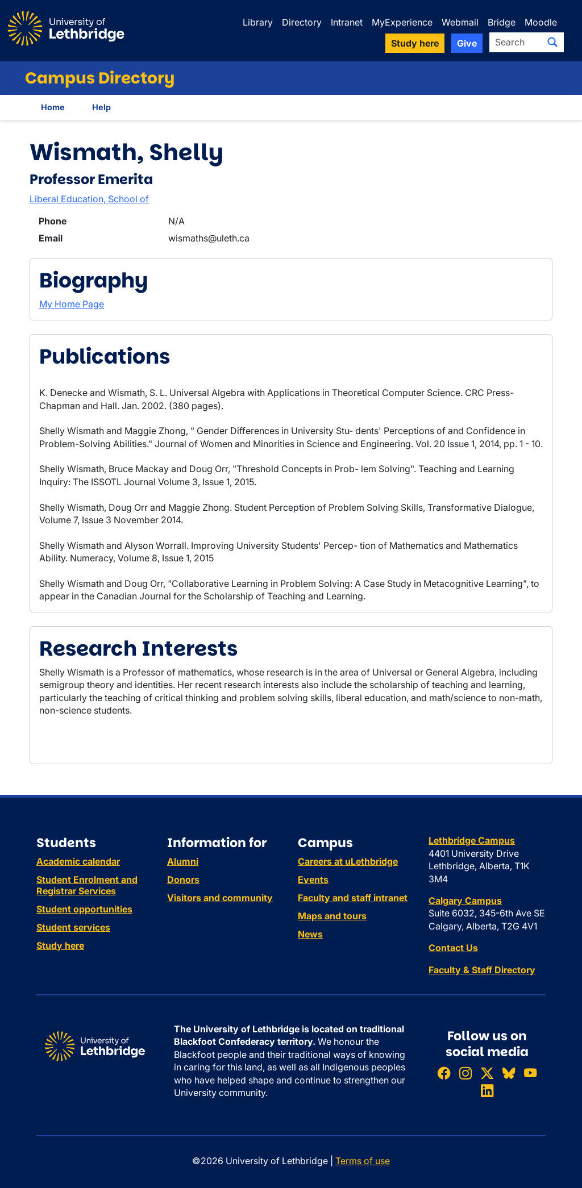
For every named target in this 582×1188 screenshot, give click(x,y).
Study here (60, 945)
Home (53, 107)
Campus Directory (99, 78)
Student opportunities (84, 909)
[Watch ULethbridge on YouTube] (530, 1073)
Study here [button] (415, 43)
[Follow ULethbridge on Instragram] (465, 1073)
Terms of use (362, 1160)
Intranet (347, 22)
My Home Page (71, 304)
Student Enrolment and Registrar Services (87, 885)
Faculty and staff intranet (353, 897)
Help (101, 107)
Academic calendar (78, 861)
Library (258, 22)
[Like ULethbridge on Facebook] (444, 1073)
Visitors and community (220, 897)
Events (313, 879)
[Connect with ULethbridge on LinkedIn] (487, 1091)
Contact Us (453, 947)
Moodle (541, 22)
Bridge (502, 22)
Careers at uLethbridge (348, 861)
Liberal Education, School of (89, 199)
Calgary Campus (465, 900)
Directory (302, 22)
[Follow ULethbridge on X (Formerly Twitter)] (487, 1073)
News (310, 934)
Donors (183, 879)
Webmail (460, 22)
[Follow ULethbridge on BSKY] (509, 1073)
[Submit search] (552, 42)
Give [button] (467, 43)
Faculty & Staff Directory (482, 970)
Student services (73, 927)
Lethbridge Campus (472, 840)
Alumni (182, 861)
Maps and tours (332, 916)
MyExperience (402, 22)
